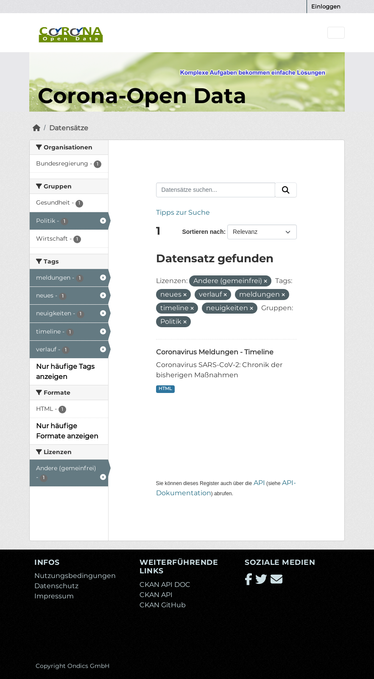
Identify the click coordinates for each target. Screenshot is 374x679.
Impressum (54, 596)
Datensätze (68, 128)
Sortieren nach (202, 231)
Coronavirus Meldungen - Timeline (215, 352)
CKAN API (156, 595)
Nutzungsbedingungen (75, 576)
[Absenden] (286, 190)
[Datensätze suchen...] (216, 190)
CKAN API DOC (165, 585)
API (259, 483)
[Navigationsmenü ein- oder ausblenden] (336, 33)
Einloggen (326, 6)
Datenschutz (56, 586)
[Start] (36, 128)
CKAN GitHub (163, 605)
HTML (165, 388)
